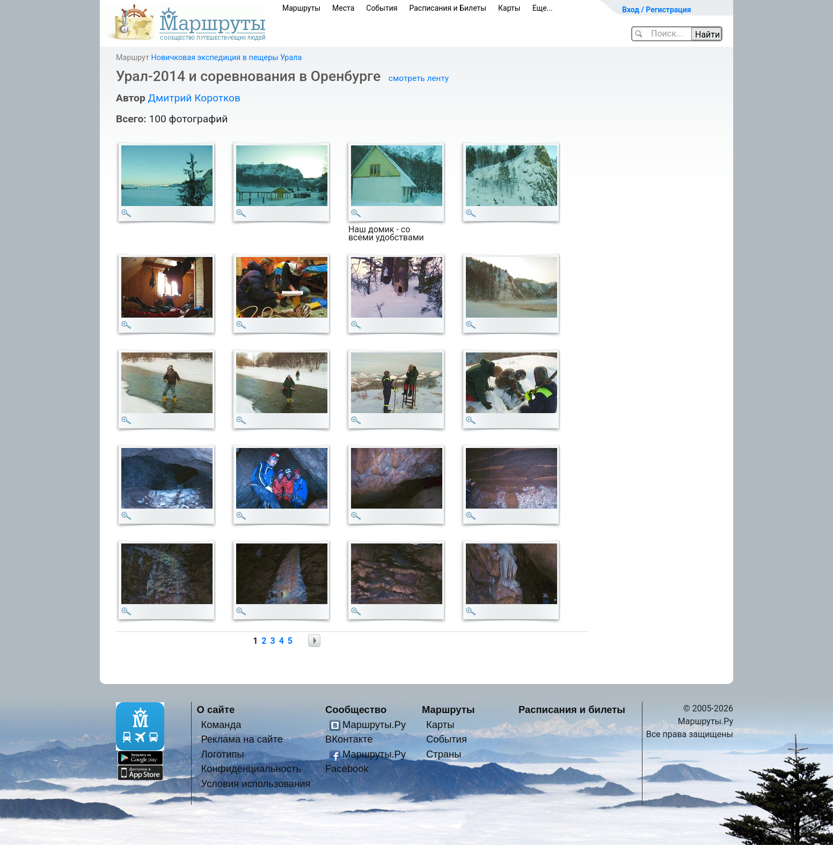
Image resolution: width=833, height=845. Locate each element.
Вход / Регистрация (656, 9)
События (381, 8)
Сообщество (355, 709)
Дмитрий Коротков (194, 98)
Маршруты (301, 8)
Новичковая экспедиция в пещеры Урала (226, 57)
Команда (221, 724)
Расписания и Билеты (447, 8)
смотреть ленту (419, 78)
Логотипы (222, 754)
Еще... (542, 8)
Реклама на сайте (242, 739)
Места (343, 8)
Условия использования (255, 783)
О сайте (216, 709)
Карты (509, 8)
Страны (444, 754)
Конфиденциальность (251, 768)
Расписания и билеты (571, 709)
